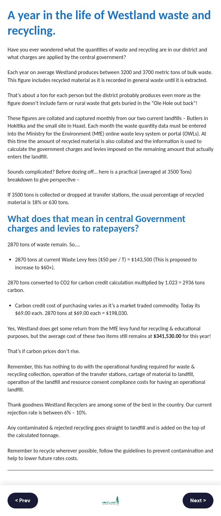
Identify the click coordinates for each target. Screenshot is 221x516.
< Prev (22, 501)
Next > (198, 501)
